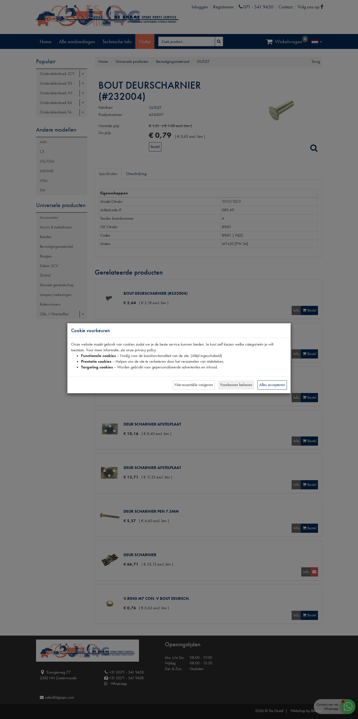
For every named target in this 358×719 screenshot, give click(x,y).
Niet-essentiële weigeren (194, 384)
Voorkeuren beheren (236, 384)
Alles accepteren (272, 384)
